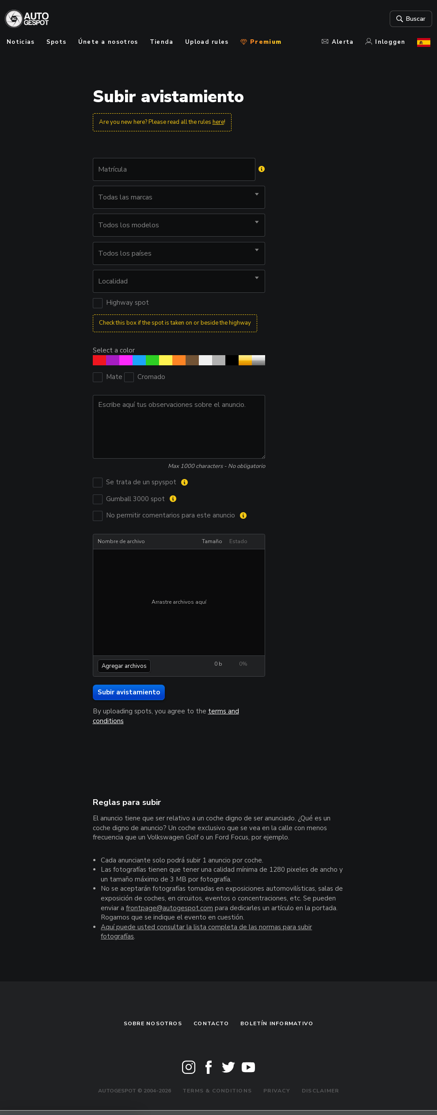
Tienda (162, 42)
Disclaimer (320, 1090)
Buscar (408, 19)
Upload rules (207, 42)
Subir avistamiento (129, 692)
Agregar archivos (124, 666)
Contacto (211, 1023)
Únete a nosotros (108, 42)
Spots (56, 42)
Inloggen (385, 42)
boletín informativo (276, 1023)
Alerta (337, 42)
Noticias (21, 42)
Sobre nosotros (153, 1023)
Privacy (276, 1090)
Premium (260, 42)
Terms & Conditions (217, 1090)
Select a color (114, 350)
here (218, 122)
